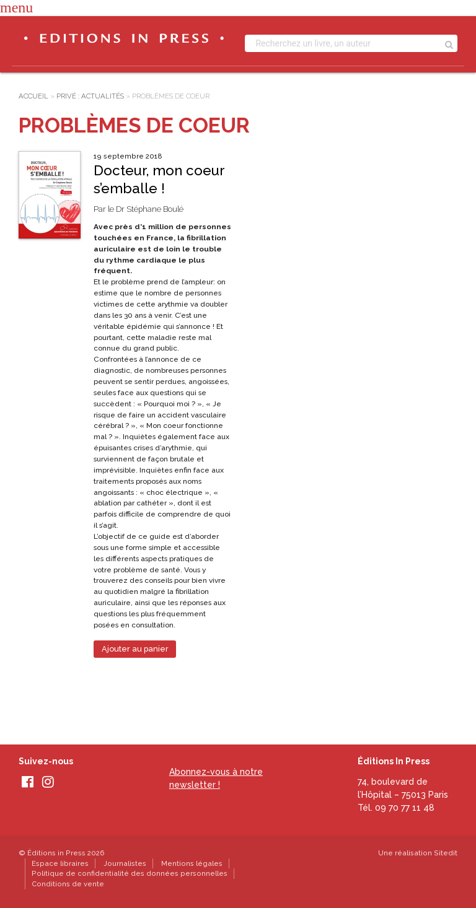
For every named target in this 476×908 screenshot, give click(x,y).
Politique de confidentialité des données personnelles (129, 873)
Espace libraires (60, 863)
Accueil (33, 96)
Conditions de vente (68, 884)
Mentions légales (192, 863)
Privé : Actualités (90, 96)
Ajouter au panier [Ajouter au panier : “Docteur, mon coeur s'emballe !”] (135, 648)
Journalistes (125, 863)
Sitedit (445, 853)
